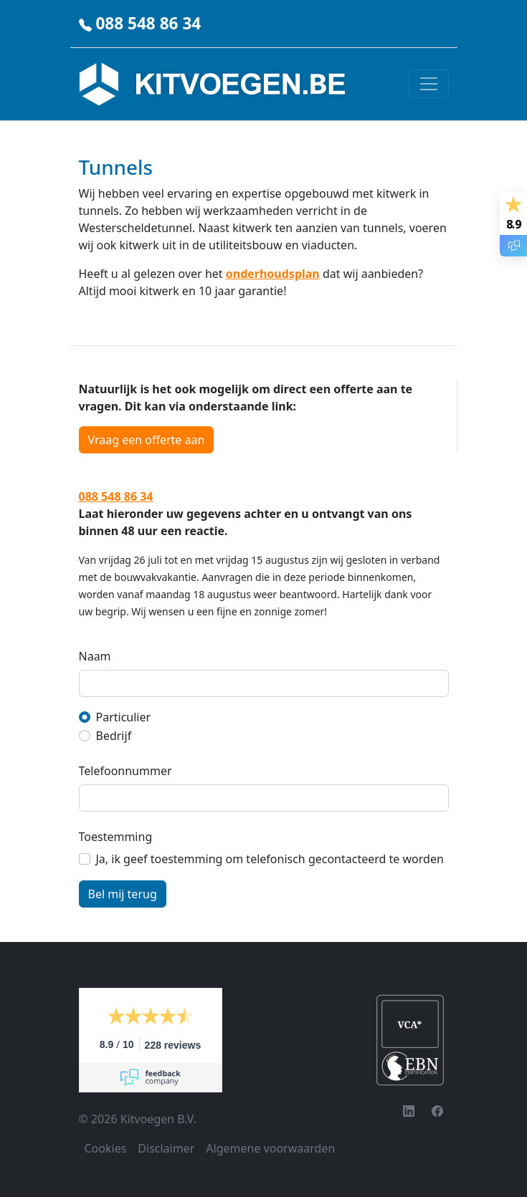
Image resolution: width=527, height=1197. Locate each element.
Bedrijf (114, 736)
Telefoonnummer (125, 771)
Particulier (123, 717)
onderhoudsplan (273, 274)
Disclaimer (166, 1148)
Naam (95, 656)
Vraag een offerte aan (146, 440)
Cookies (106, 1148)
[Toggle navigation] (429, 83)
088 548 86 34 (148, 23)
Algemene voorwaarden (270, 1148)
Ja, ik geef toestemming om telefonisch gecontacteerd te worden (270, 859)
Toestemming (116, 837)
